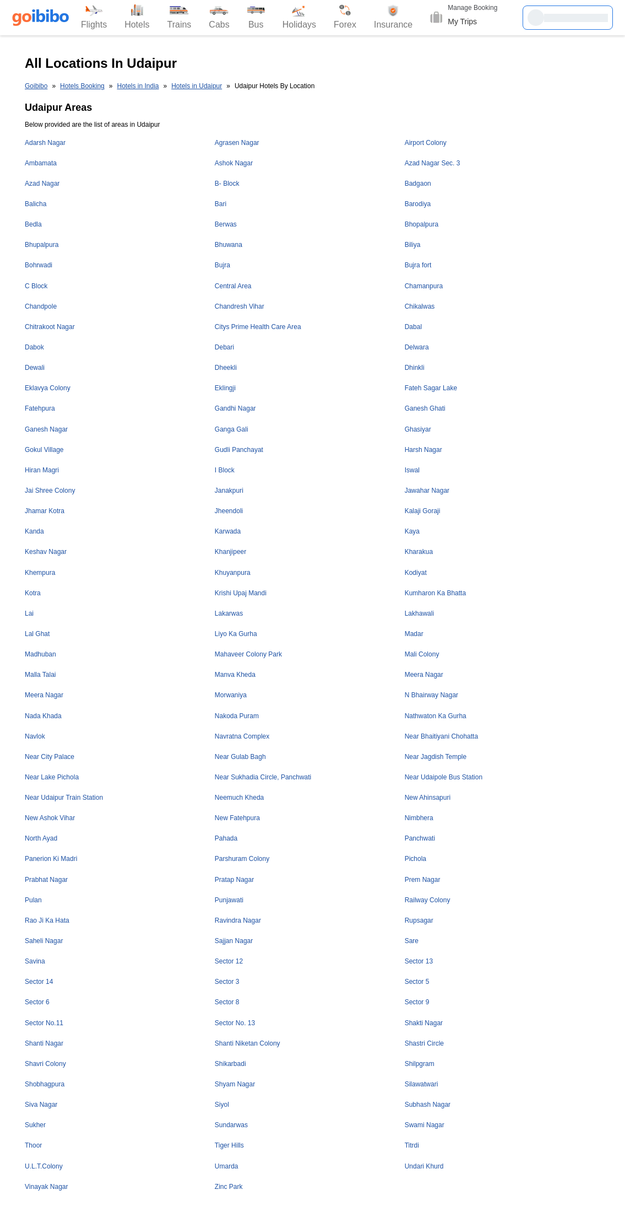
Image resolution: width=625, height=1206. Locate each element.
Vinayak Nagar (46, 1187)
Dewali (35, 368)
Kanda (34, 531)
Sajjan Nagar (234, 941)
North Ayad (41, 838)
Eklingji (225, 388)
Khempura (40, 573)
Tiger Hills (229, 1145)
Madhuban (40, 654)
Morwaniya (231, 695)
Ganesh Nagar (46, 429)
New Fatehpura (237, 818)
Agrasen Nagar (237, 143)
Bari (220, 204)
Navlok (35, 736)
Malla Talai (40, 675)
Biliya (413, 245)
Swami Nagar (424, 1125)
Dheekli (226, 368)
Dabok (34, 347)
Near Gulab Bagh (240, 757)
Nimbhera (419, 818)
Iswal (412, 470)
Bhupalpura (41, 245)
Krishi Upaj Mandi (241, 593)
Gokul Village (44, 450)
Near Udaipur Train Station (64, 797)
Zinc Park (229, 1187)
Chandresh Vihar (239, 306)
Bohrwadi (38, 265)
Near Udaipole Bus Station (443, 777)
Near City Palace (49, 757)
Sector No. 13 (235, 1023)
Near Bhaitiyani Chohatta (441, 736)
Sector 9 (417, 1002)
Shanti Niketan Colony (247, 1043)
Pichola (415, 859)
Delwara (417, 347)
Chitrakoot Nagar (50, 327)
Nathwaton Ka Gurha (435, 716)
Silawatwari (421, 1084)
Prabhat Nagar (46, 880)
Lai (29, 613)
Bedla (33, 224)
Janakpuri (229, 490)
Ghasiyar (418, 429)
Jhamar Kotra (44, 511)
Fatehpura (40, 408)
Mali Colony (422, 654)
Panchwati (420, 838)
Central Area (233, 286)
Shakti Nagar (424, 1023)
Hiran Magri (42, 470)
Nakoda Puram (237, 716)
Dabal (413, 327)
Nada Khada (43, 716)
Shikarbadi (230, 1064)
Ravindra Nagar (238, 920)
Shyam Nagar (235, 1084)
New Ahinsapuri (427, 797)
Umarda (226, 1166)
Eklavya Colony (47, 388)
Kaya (412, 531)
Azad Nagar (42, 183)
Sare (412, 941)
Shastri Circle (424, 1043)
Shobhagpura (44, 1084)
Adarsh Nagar (45, 143)
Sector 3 (227, 982)
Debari (224, 347)
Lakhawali (419, 613)
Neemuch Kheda (239, 797)
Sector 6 (37, 1002)
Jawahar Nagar (427, 490)
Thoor (33, 1145)
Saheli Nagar (44, 941)
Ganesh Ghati (425, 408)
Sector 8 (227, 1002)
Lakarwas (229, 613)
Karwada (228, 531)
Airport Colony (426, 143)
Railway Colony (427, 900)
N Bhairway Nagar (431, 695)
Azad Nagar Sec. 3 (432, 163)
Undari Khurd (424, 1166)
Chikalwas (420, 306)
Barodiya (418, 204)
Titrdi (412, 1145)
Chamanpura (424, 286)
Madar (414, 634)
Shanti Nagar (44, 1043)
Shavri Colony (45, 1064)
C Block (36, 286)
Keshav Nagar (46, 552)
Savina (35, 961)
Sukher (35, 1125)
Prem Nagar (423, 880)
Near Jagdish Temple (436, 757)
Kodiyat (416, 573)
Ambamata (41, 163)
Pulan (33, 900)
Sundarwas (231, 1125)
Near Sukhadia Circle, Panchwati (263, 777)
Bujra (222, 265)
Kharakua (419, 552)
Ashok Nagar (234, 163)
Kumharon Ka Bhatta (435, 593)
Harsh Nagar (423, 450)
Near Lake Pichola (52, 777)
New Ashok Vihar (50, 818)
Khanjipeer (230, 552)
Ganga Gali (231, 429)
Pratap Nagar (234, 880)
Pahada (226, 838)
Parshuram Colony (242, 859)
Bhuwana (228, 245)
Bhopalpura (421, 224)
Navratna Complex (242, 736)
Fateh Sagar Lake (431, 388)
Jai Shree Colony (50, 490)
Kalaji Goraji (423, 511)
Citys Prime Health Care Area (258, 327)
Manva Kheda (235, 675)
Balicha (35, 204)
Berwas (226, 224)
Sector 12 (229, 961)
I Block (225, 470)
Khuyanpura (233, 573)
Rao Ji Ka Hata (47, 920)
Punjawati (229, 900)
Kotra (33, 593)
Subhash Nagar (427, 1104)
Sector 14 (39, 982)
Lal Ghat (37, 634)
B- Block (227, 183)
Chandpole (41, 306)
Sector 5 (417, 982)
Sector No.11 (44, 1023)
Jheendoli (229, 511)
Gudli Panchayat (239, 450)
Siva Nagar (41, 1104)
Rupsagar (419, 920)
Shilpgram (419, 1064)
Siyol (222, 1104)
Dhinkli (415, 368)
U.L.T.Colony (44, 1166)
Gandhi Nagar (235, 408)
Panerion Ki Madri (51, 859)
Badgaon (418, 183)
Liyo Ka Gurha (236, 634)
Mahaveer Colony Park (248, 654)
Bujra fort (418, 265)
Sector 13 (419, 961)
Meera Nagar (424, 675)
